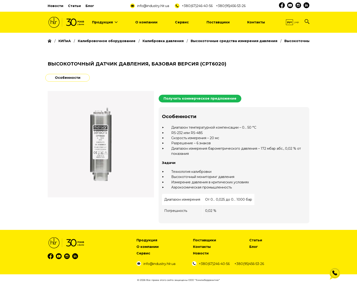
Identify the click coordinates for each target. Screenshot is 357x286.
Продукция (105, 22)
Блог (90, 6)
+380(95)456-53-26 (231, 6)
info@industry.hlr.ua (153, 6)
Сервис (182, 22)
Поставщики (218, 22)
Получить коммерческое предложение (200, 98)
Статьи (74, 6)
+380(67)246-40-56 (197, 6)
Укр (296, 22)
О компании (146, 22)
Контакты (256, 22)
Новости (55, 6)
